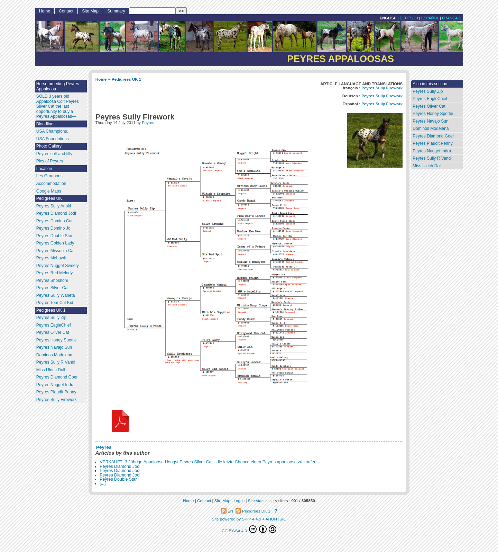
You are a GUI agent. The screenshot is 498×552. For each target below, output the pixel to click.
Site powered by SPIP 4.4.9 (236, 519)
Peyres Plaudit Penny (433, 143)
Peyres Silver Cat (52, 287)
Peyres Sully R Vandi (432, 158)
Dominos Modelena (431, 128)
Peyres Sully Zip (428, 91)
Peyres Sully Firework (382, 88)
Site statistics (259, 500)
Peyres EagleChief (430, 98)
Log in (239, 500)
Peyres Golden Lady (55, 243)
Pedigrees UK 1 (126, 79)
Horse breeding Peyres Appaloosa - (57, 86)
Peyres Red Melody (54, 272)
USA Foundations (52, 138)
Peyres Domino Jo (53, 228)
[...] (102, 483)
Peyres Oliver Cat (429, 106)
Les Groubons (49, 175)
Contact (66, 11)
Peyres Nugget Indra (432, 151)
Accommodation (51, 183)
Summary (116, 11)
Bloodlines (46, 124)
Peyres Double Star (118, 479)
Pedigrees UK (49, 198)
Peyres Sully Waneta (55, 295)
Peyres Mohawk (51, 258)
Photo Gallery (49, 146)
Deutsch (409, 18)
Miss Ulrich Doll (427, 165)
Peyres (148, 123)
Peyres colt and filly (54, 153)
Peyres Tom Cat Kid (54, 302)
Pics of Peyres (49, 161)
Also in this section (430, 83)
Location (44, 168)
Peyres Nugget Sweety (57, 265)
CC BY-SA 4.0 (249, 529)
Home (101, 79)
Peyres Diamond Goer (433, 136)
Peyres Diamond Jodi (120, 466)
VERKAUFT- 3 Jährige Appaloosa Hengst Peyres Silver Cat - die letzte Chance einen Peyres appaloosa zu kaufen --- (211, 462)
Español (430, 18)
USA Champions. (52, 131)
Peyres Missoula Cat (55, 250)
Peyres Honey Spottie (433, 113)
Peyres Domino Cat (54, 221)
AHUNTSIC (276, 519)
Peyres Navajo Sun (431, 121)
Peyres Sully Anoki (53, 206)
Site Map (90, 11)
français (451, 18)
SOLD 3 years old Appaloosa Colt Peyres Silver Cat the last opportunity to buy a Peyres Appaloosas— (57, 106)
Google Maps (48, 191)
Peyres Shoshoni (52, 280)
